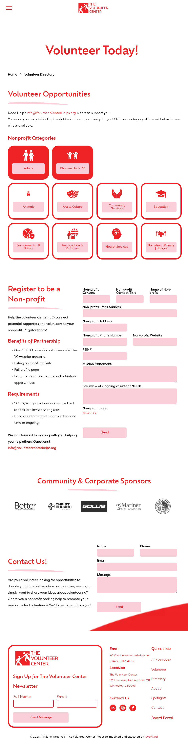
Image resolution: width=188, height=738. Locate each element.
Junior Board (161, 655)
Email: (62, 692)
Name (101, 546)
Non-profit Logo (95, 408)
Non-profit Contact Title (126, 291)
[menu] (9, 8)
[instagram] (122, 704)
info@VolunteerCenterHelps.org (51, 113)
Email (101, 560)
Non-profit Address (97, 321)
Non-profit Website (147, 335)
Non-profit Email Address (102, 307)
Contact (157, 703)
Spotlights (158, 693)
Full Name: (22, 692)
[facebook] (132, 704)
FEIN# (87, 349)
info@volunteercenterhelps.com (130, 651)
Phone (145, 546)
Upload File (90, 413)
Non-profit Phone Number (103, 335)
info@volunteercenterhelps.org (32, 448)
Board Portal (162, 713)
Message (104, 575)
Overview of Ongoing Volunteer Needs (112, 386)
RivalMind (151, 732)
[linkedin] (113, 704)
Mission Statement (97, 364)
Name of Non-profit (160, 291)
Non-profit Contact (91, 291)
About (156, 684)
